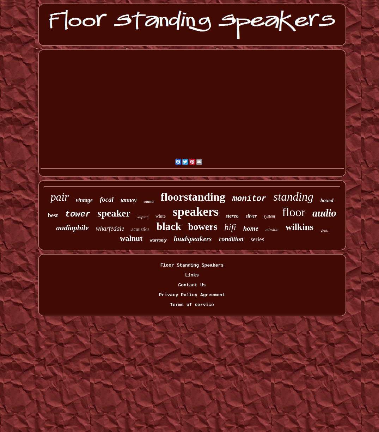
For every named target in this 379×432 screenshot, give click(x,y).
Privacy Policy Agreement (192, 295)
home (250, 228)
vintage (84, 200)
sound (148, 201)
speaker (114, 213)
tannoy (128, 200)
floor (293, 212)
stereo (232, 216)
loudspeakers (193, 239)
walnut (131, 238)
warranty (157, 240)
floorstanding (193, 196)
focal (107, 199)
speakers (196, 212)
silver (251, 216)
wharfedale (110, 228)
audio (324, 213)
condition (231, 239)
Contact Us (192, 285)
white (160, 216)
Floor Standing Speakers (192, 265)
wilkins (300, 227)
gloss (324, 230)
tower (78, 214)
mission (272, 229)
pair (59, 197)
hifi (230, 227)
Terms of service (192, 305)
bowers (203, 226)
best (53, 215)
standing (293, 196)
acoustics (140, 229)
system (269, 216)
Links (192, 275)
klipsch (142, 217)
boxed (327, 200)
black (169, 226)
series (257, 239)
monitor (249, 198)
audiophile (72, 228)
